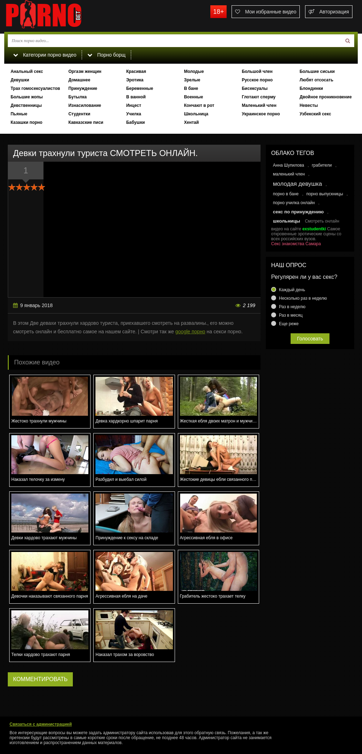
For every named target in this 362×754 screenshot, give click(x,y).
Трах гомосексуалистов (35, 88)
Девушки (20, 79)
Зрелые (192, 79)
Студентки (79, 113)
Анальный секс (27, 71)
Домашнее (79, 79)
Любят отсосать (316, 79)
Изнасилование (84, 105)
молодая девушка (297, 183)
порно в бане (286, 193)
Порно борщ (106, 55)
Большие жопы (27, 96)
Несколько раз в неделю (303, 298)
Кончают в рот (199, 105)
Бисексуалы (255, 88)
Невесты (308, 105)
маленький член (289, 174)
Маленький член (259, 105)
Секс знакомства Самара (296, 243)
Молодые (194, 71)
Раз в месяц (291, 315)
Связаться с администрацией (41, 724)
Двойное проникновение (325, 96)
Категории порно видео (44, 55)
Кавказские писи (85, 122)
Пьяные (19, 113)
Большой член (257, 71)
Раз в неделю (292, 306)
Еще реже (289, 323)
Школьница (196, 113)
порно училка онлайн (294, 202)
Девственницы (26, 105)
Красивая (136, 71)
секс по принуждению (298, 211)
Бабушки (135, 122)
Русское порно (257, 79)
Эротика (135, 79)
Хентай (191, 122)
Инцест (133, 105)
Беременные (139, 88)
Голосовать (310, 338)
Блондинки (311, 88)
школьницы (286, 221)
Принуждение (82, 88)
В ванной (136, 96)
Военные (193, 96)
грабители (322, 165)
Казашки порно (26, 122)
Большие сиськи (317, 71)
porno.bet (57, 16)
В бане (191, 88)
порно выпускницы (324, 193)
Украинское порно (261, 113)
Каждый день (292, 289)
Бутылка (77, 96)
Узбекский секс (315, 113)
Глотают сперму (259, 96)
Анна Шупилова (288, 165)
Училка (133, 113)
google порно (190, 331)
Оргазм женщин (84, 71)
